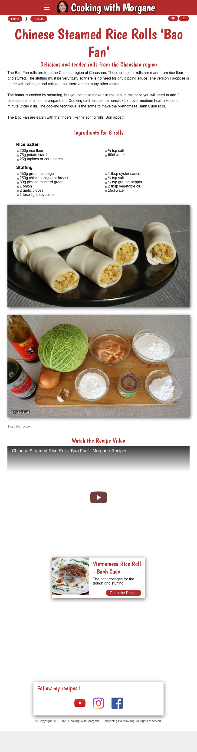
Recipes (38, 18)
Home (15, 18)
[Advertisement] (98, 634)
